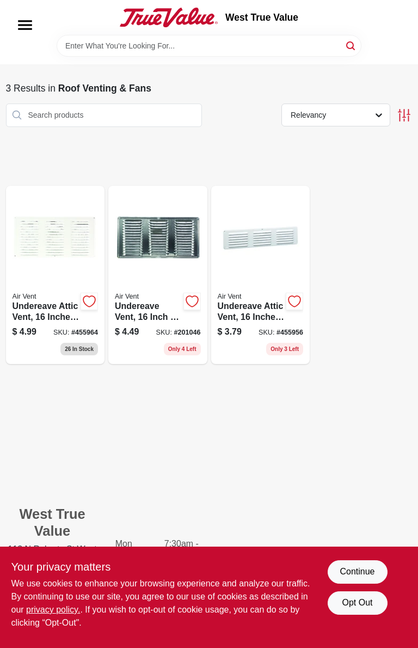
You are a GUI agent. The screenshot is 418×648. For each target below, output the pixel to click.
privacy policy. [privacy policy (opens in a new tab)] (53, 609)
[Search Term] (209, 46)
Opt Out (357, 602)
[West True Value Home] (169, 17)
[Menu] (25, 25)
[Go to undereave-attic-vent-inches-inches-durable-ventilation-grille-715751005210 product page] (260, 275)
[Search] (351, 45)
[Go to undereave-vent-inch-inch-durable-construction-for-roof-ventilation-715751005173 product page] (157, 275)
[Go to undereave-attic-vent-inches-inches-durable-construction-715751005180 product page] (55, 275)
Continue (357, 571)
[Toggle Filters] (404, 115)
